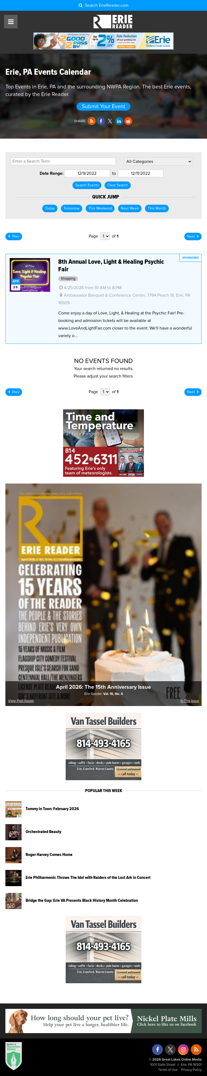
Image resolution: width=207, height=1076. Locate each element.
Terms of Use (168, 1070)
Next (193, 236)
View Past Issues (21, 701)
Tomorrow (72, 208)
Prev (13, 236)
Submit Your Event (103, 106)
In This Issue (190, 701)
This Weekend (100, 208)
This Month (157, 208)
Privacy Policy (191, 1070)
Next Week (130, 208)
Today (50, 208)
